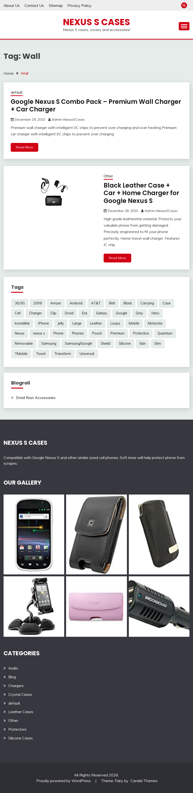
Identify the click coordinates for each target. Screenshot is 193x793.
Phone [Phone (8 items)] (58, 333)
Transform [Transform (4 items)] (62, 354)
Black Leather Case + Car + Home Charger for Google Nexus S (141, 193)
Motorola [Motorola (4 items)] (155, 323)
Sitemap (56, 5)
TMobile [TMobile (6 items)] (21, 354)
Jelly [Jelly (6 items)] (61, 323)
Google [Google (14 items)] (121, 313)
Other (108, 176)
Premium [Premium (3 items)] (118, 333)
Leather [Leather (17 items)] (96, 323)
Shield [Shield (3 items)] (105, 343)
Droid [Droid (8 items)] (69, 313)
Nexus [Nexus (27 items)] (19, 333)
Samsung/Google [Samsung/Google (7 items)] (78, 343)
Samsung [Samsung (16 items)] (48, 343)
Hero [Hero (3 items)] (155, 313)
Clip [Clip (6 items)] (53, 313)
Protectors (17, 729)
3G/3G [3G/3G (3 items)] (20, 303)
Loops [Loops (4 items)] (115, 323)
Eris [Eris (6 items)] (84, 313)
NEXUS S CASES (25, 443)
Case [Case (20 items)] (167, 303)
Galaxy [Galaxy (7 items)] (101, 313)
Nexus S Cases (96, 22)
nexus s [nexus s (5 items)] (39, 333)
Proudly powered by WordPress (64, 780)
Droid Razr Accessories (36, 397)
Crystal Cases (20, 694)
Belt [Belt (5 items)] (112, 303)
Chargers (16, 685)
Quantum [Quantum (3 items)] (165, 333)
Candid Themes (143, 780)
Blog (12, 676)
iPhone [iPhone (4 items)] (43, 323)
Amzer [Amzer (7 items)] (55, 303)
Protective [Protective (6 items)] (141, 333)
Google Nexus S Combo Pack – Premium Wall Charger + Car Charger (96, 105)
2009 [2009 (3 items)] (37, 303)
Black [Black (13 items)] (128, 303)
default (17, 92)
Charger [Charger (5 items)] (35, 313)
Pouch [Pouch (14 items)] (97, 333)
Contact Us (34, 5)
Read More (24, 147)
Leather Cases (20, 711)
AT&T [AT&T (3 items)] (96, 303)
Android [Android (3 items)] (76, 303)
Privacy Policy (80, 5)
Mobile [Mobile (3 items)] (134, 323)
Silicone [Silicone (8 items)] (125, 343)
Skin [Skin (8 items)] (142, 343)
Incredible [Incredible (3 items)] (22, 323)
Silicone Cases (20, 738)
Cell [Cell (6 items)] (17, 313)
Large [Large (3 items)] (77, 323)
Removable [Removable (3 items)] (24, 343)
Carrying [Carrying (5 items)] (147, 303)
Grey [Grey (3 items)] (139, 313)
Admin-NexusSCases (68, 119)
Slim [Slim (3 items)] (157, 343)
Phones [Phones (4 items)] (78, 333)
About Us (12, 5)
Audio (13, 668)
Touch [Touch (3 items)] (41, 354)
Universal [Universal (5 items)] (87, 354)
